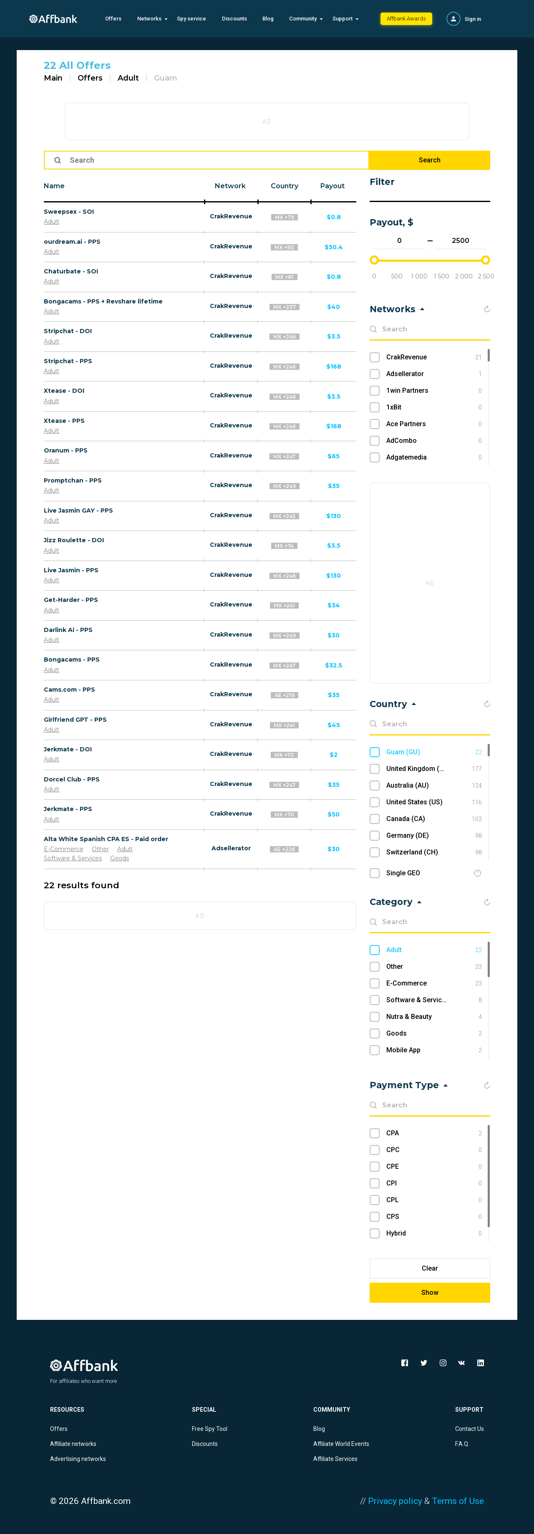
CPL (434, 1200)
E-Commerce (63, 849)
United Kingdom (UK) (434, 769)
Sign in (473, 19)
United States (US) (434, 802)
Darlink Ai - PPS (68, 630)
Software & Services (73, 858)
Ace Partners (434, 424)
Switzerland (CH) (434, 852)
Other (100, 849)
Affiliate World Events (341, 1444)
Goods (119, 858)
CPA (434, 1133)
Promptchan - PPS (73, 480)
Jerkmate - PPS (68, 809)
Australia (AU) (434, 785)
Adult (128, 78)
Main (53, 78)
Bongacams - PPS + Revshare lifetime (103, 301)
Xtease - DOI (64, 390)
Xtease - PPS (64, 421)
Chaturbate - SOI (71, 271)
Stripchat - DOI (68, 331)
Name (54, 186)
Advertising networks (78, 1459)
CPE (434, 1166)
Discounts (234, 18)
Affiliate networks (73, 1444)
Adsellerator (231, 848)
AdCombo (434, 440)
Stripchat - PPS (68, 361)
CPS (434, 1216)
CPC (434, 1150)
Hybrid (434, 1233)
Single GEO (403, 873)
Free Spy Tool (209, 1429)
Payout (332, 186)
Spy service (191, 18)
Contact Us (469, 1429)
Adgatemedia (434, 457)
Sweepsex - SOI (69, 211)
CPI (434, 1183)
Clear (430, 1268)
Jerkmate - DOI (68, 749)
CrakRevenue (231, 216)
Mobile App (434, 1050)
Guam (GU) (434, 752)
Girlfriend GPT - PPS (75, 719)
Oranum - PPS (66, 450)
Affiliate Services (335, 1459)
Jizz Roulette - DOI (74, 540)
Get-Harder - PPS (71, 600)
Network (230, 186)
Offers (113, 18)
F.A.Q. (462, 1444)
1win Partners (434, 390)
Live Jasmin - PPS (71, 570)
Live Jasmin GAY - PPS (78, 510)
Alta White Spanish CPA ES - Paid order (106, 839)
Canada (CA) (434, 819)
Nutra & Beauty (434, 1016)
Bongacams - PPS (72, 659)
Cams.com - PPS (69, 689)
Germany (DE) (434, 835)
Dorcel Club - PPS (72, 779)
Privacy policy (395, 1501)
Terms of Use (458, 1501)
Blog (268, 18)
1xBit (434, 407)
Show (429, 1292)
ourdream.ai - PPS (72, 241)
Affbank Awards (406, 18)
